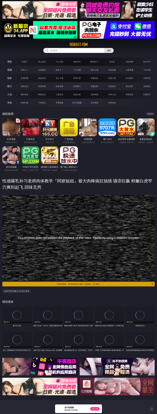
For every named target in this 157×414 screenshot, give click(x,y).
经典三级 (112, 78)
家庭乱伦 (42, 94)
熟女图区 (129, 86)
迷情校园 (94, 94)
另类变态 (147, 78)
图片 (9, 86)
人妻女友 (59, 94)
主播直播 (129, 70)
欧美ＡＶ (59, 70)
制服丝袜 (94, 78)
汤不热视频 (77, 102)
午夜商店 (42, 102)
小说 (9, 94)
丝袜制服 (112, 70)
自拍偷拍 (42, 70)
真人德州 (42, 61)
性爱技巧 (147, 94)
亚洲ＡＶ (24, 70)
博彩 (9, 61)
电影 (9, 78)
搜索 (109, 50)
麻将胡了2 (94, 61)
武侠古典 (77, 94)
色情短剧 (112, 102)
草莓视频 (59, 102)
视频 (9, 69)
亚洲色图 (42, 86)
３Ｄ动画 (77, 70)
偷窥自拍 (24, 86)
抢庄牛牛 (147, 61)
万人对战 (59, 61)
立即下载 (95, 409)
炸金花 (112, 61)
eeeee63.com (78, 44)
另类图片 (147, 86)
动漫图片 (77, 86)
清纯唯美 (112, 86)
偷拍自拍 (42, 78)
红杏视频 (94, 102)
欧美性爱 (77, 78)
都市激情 (24, 94)
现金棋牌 (129, 61)
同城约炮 (24, 102)
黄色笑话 (129, 94)
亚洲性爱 (24, 78)
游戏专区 (77, 61)
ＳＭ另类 (147, 70)
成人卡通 (59, 78)
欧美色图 (59, 86)
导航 (9, 102)
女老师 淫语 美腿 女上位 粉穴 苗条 (16, 291)
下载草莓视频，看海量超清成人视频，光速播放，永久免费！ (104, 284)
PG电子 (24, 61)
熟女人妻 (94, 70)
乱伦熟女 (129, 78)
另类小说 (112, 94)
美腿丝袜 (94, 86)
